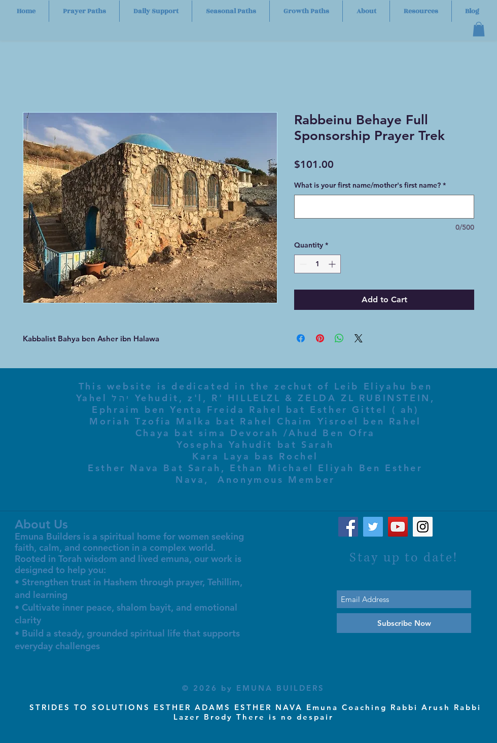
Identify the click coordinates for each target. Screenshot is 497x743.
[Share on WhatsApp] (339, 338)
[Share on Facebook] (301, 338)
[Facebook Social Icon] (348, 527)
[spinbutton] (317, 264)
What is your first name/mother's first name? (370, 185)
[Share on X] (358, 338)
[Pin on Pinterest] (320, 338)
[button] (479, 29)
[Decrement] (302, 264)
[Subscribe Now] (404, 623)
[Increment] (333, 264)
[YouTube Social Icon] (398, 527)
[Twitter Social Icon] (373, 527)
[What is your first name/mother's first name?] (384, 206)
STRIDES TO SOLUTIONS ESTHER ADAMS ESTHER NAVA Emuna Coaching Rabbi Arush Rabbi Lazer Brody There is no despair (255, 712)
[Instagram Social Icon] (423, 527)
